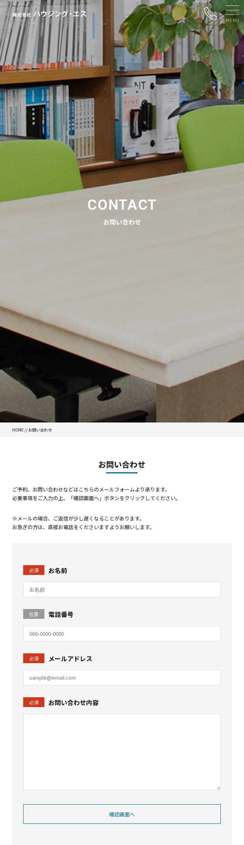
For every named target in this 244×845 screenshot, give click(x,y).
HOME (18, 430)
